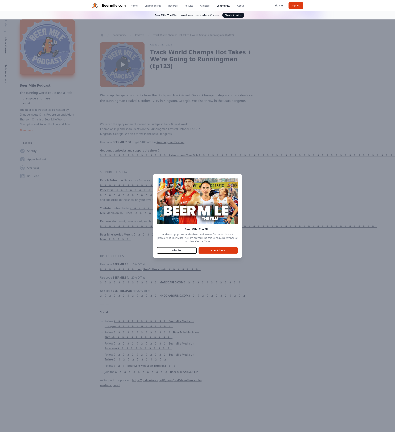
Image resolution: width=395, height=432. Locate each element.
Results (189, 5)
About (240, 5)
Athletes (204, 5)
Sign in (279, 5)
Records (173, 5)
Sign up (295, 5)
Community (223, 5)
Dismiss (176, 250)
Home (134, 5)
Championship (153, 5)
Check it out (233, 15)
